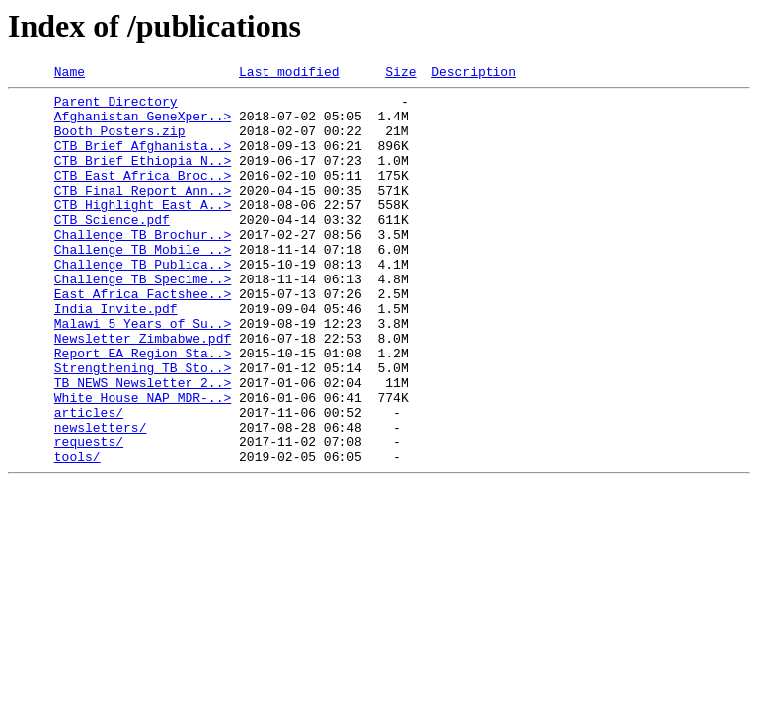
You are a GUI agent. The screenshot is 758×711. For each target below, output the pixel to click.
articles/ (88, 480)
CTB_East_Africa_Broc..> (142, 195)
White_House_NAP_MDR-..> (142, 462)
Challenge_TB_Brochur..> (142, 267)
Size (400, 74)
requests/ (88, 515)
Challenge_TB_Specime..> (142, 320)
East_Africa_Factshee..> (142, 338)
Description (473, 74)
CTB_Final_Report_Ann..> (142, 213)
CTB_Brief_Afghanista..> (142, 160)
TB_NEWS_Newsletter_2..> (142, 444)
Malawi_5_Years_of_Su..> (142, 373)
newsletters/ (100, 498)
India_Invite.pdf (116, 355)
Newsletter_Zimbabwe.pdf (142, 391)
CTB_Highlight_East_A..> (142, 231)
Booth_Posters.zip (120, 142)
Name (69, 74)
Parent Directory (116, 107)
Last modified (289, 74)
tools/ (77, 533)
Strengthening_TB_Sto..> (142, 426)
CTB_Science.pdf (112, 249)
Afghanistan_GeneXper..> (142, 124)
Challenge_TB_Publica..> (142, 302)
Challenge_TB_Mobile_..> (142, 284)
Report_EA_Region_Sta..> (142, 409)
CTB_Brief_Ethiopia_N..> (142, 178)
